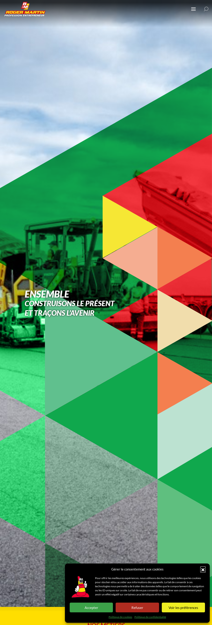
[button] (203, 569)
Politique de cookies (120, 617)
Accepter (91, 608)
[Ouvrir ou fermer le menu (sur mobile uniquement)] (193, 9)
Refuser (137, 608)
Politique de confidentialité (150, 617)
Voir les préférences (183, 608)
